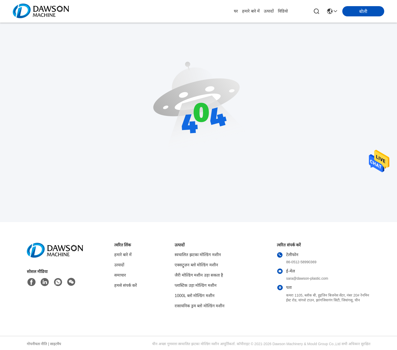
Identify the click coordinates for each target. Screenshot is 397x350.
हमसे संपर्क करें (125, 285)
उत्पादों (269, 11)
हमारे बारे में (251, 11)
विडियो (283, 11)
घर (236, 11)
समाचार (120, 275)
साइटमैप (55, 344)
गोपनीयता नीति (37, 344)
